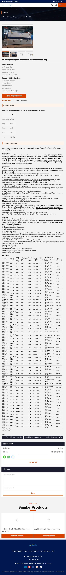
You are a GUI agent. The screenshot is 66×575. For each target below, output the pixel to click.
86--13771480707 (59, 1)
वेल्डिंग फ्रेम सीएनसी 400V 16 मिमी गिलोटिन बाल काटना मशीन (16, 530)
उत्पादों (6, 17)
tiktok (40, 567)
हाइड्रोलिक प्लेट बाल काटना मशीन (54, 437)
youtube (29, 567)
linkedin (25, 567)
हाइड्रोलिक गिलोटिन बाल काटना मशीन (13, 437)
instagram (37, 567)
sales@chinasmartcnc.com (10, 1)
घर (2, 17)
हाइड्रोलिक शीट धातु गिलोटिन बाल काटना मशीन (47, 529)
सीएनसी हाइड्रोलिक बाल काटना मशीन (17, 17)
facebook (33, 567)
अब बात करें (33, 462)
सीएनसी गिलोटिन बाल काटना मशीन (33, 437)
